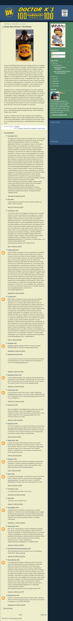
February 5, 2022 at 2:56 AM (15, 371)
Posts (54, 53)
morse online (39, 446)
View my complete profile (59, 115)
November (57, 65)
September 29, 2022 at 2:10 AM (16, 494)
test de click (21, 514)
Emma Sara (11, 405)
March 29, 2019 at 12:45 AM (15, 207)
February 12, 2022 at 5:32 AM (16, 386)
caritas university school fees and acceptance (20, 467)
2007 (54, 86)
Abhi (9, 498)
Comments (55, 56)
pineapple (33, 128)
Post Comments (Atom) (15, 618)
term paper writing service (15, 428)
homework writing (28, 415)
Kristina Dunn (12, 595)
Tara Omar (11, 136)
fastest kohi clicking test (30, 396)
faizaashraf (11, 423)
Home (20, 614)
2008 (54, 83)
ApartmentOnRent (21, 362)
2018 (54, 63)
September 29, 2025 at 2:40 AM (16, 605)
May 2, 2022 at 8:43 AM (14, 470)
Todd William (11, 507)
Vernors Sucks (41, 128)
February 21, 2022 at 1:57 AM (16, 401)
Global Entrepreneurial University (18, 548)
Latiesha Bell (11, 250)
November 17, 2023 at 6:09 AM (16, 523)
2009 (54, 81)
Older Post (43, 614)
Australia (20, 128)
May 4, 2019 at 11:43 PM (15, 246)
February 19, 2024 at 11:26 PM (16, 556)
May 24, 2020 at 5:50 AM (14, 340)
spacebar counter (33, 383)
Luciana (10, 296)
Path (9, 199)
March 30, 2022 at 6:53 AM (15, 420)
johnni (10, 474)
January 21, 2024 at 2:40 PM (16, 545)
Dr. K (63, 93)
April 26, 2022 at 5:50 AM (15, 455)
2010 (54, 79)
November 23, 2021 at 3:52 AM (16, 351)
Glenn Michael (12, 560)
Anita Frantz (11, 390)
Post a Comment (8, 608)
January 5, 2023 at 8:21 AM (15, 504)
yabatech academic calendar (16, 345)
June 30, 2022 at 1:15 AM (15, 485)
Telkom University (20, 553)
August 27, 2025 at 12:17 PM (16, 592)
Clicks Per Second (24, 599)
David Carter (11, 440)
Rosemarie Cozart (13, 375)
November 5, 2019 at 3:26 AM (16, 293)
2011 (54, 76)
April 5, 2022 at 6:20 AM (14, 437)
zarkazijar (10, 343)
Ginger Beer (27, 128)
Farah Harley (11, 526)
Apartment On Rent (13, 354)
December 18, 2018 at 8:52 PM (16, 196)
